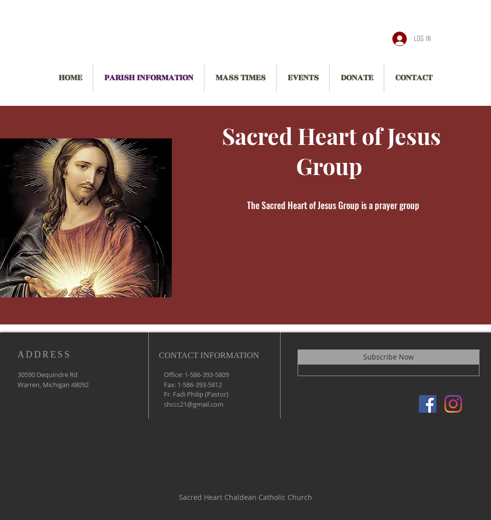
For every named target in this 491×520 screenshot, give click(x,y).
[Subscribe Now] (388, 357)
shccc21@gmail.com (193, 404)
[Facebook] (427, 404)
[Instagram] (453, 404)
